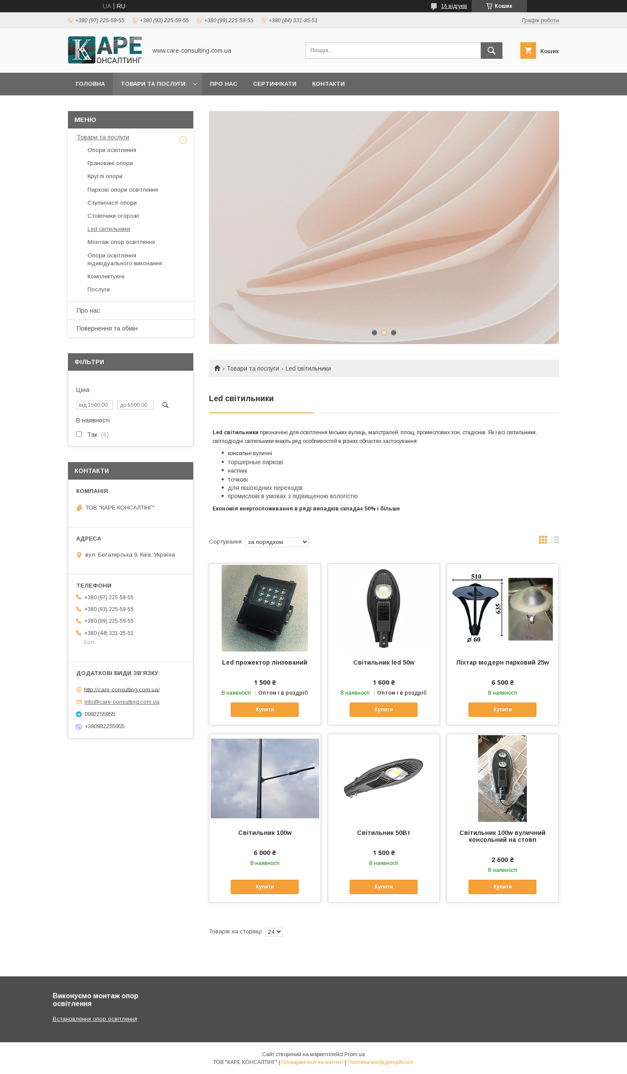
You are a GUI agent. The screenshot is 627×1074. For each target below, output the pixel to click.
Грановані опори (110, 163)
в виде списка (555, 542)
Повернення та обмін (107, 328)
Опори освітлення (112, 150)
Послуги (99, 289)
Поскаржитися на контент (312, 1062)
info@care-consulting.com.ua (121, 702)
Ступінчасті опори (112, 202)
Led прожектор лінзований (264, 662)
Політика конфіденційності (380, 1062)
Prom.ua (354, 1054)
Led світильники (109, 229)
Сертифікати (275, 84)
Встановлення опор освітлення (95, 1019)
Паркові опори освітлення (123, 189)
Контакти (328, 84)
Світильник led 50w (384, 662)
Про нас (223, 84)
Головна (90, 84)
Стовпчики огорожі (113, 216)
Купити (265, 709)
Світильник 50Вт (384, 832)
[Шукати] (491, 50)
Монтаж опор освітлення (121, 242)
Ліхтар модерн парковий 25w (502, 662)
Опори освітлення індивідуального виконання (125, 259)
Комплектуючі (106, 276)
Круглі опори (105, 176)
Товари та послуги (153, 84)
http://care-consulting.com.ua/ (122, 689)
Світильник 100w (265, 832)
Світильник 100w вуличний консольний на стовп (502, 836)
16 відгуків (454, 6)
